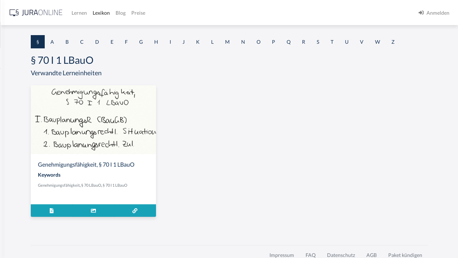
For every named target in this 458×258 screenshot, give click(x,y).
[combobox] (57, 35)
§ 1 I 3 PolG (18, 205)
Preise (252, 13)
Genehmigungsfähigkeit (148, 205)
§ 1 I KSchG (18, 221)
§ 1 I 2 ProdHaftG (25, 189)
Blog (234, 13)
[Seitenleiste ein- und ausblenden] (103, 11)
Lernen (193, 13)
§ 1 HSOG (16, 141)
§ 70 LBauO (180, 205)
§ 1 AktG (15, 76)
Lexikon (215, 13)
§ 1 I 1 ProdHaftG (25, 157)
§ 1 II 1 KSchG (21, 237)
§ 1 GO (13, 108)
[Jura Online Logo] (150, 13)
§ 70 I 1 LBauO (204, 205)
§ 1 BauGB (17, 92)
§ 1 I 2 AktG (18, 173)
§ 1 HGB (15, 124)
